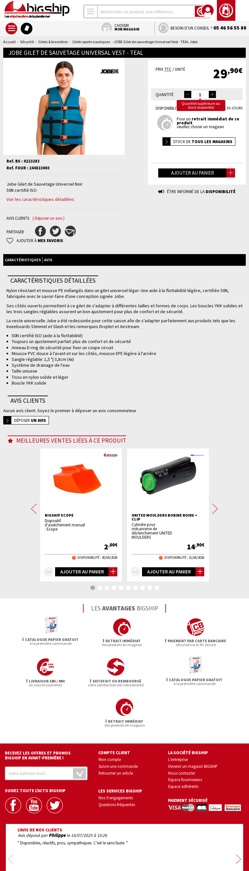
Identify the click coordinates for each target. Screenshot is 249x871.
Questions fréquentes (117, 764)
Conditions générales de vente (152, 847)
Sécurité (27, 41)
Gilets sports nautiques (91, 41)
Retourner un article (116, 732)
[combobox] (90, 12)
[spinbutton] (200, 94)
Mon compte (110, 719)
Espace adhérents (183, 746)
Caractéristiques (23, 259)
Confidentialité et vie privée (94, 847)
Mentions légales (86, 857)
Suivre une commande (118, 726)
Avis (48, 259)
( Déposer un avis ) (48, 218)
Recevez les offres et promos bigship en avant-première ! (38, 715)
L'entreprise (178, 719)
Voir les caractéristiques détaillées (40, 199)
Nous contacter (181, 732)
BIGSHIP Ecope (59, 515)
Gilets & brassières (53, 41)
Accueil (9, 41)
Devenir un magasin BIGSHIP (193, 726)
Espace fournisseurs (185, 739)
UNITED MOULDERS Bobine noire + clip (164, 517)
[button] (212, 94)
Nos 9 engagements (116, 757)
